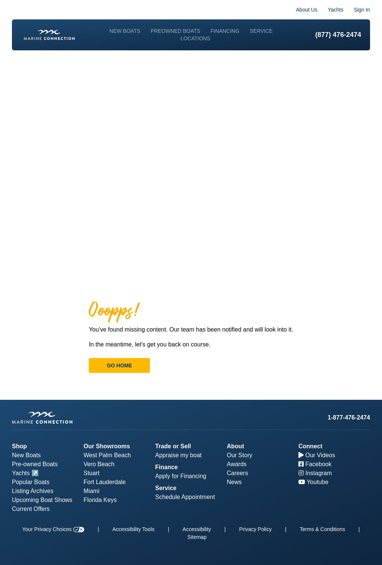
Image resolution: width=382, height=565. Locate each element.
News (234, 482)
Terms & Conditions (322, 529)
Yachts (336, 10)
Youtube (313, 482)
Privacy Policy (255, 529)
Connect (310, 446)
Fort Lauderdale (105, 482)
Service (261, 31)
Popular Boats (31, 482)
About (235, 446)
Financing (225, 31)
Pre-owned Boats (35, 464)
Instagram (315, 473)
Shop (19, 446)
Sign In (362, 10)
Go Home (119, 365)
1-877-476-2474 (349, 417)
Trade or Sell (173, 446)
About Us (306, 10)
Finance (166, 467)
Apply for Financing (180, 476)
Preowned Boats (175, 31)
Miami (92, 491)
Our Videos (316, 455)
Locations (195, 38)
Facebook (315, 464)
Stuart (92, 473)
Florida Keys (100, 500)
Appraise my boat (178, 455)
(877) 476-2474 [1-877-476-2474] (338, 34)
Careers (237, 473)
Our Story (239, 455)
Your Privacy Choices (53, 529)
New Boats (124, 31)
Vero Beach (99, 464)
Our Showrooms (107, 446)
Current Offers (31, 509)
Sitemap (196, 537)
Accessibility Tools (133, 529)
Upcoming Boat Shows (42, 500)
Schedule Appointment (185, 497)
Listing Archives (32, 491)
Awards (237, 464)
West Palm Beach (107, 455)
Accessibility (196, 529)
